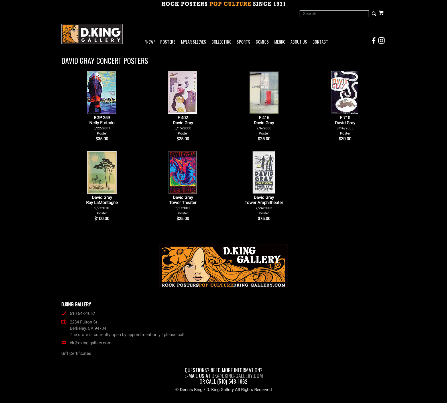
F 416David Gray (264, 125)
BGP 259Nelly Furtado (102, 125)
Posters (168, 42)
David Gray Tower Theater (182, 205)
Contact (320, 42)
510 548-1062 (78, 313)
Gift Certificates (76, 353)
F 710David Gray (345, 125)
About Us (298, 42)
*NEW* (150, 42)
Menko (279, 42)
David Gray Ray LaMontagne (102, 205)
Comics (262, 42)
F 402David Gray (183, 125)
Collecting (221, 42)
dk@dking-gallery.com (86, 342)
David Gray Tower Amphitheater (264, 205)
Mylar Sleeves (193, 42)
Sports (243, 42)
